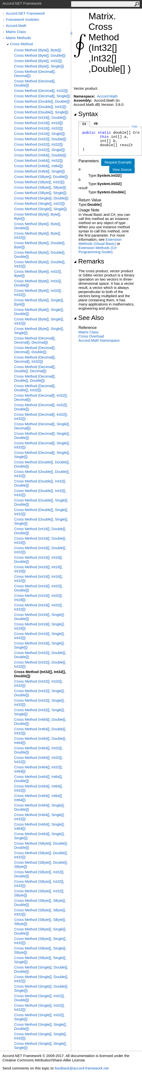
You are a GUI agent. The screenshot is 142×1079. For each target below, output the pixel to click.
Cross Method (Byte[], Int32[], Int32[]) (38, 292)
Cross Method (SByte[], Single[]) (40, 193)
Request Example (117, 162)
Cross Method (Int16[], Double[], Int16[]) (40, 540)
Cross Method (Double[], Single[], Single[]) (41, 521)
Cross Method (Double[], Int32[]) (40, 107)
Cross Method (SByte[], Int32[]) (39, 182)
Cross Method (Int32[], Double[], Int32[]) (40, 664)
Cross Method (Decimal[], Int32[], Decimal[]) (41, 397)
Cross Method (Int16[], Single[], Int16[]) (39, 626)
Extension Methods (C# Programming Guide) (97, 250)
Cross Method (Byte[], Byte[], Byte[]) (37, 216)
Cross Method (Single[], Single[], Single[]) (40, 1045)
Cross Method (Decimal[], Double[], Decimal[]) (34, 369)
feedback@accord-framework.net (82, 1068)
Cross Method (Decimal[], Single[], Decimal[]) (42, 426)
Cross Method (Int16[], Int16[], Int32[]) (38, 578)
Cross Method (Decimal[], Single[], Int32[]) (42, 445)
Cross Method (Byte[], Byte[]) (37, 50)
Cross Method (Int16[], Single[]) (39, 133)
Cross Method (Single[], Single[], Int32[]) (40, 1036)
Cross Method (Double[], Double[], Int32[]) (42, 473)
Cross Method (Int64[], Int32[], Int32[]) (38, 759)
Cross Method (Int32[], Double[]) (40, 139)
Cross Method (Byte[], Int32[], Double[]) (38, 283)
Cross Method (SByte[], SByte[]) (40, 187)
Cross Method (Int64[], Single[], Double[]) (39, 807)
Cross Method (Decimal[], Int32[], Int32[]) (41, 416)
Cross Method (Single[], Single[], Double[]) (40, 1026)
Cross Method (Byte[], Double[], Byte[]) (39, 245)
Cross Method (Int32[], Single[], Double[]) (39, 693)
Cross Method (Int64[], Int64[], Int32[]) (38, 788)
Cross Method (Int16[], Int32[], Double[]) (38, 588)
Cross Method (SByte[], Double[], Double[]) (41, 845)
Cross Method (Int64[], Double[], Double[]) (40, 721)
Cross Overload (91, 336)
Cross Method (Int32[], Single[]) (39, 150)
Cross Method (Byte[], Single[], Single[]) (39, 331)
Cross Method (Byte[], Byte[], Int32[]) (37, 235)
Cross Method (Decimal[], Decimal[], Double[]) (34, 350)
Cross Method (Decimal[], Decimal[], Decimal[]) (34, 340)
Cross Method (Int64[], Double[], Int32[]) (40, 731)
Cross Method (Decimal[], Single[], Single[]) (42, 454)
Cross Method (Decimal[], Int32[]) (41, 90)
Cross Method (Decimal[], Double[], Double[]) (34, 378)
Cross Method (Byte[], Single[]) (39, 66)
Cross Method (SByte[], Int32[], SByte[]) (39, 893)
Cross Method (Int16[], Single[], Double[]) (39, 616)
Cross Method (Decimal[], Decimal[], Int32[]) (34, 359)
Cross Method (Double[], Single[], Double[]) (41, 502)
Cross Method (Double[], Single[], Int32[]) (41, 512)
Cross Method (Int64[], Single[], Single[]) (39, 836)
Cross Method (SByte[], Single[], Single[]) (40, 960)
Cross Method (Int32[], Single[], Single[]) (39, 712)
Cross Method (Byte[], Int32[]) (38, 61)
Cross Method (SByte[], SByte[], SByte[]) (40, 921)
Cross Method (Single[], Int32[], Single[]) (39, 1017)
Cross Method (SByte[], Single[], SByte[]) (40, 950)
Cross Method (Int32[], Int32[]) (38, 144)
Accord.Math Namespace (99, 340)
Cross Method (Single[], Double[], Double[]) (41, 969)
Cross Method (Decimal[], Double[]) (34, 83)
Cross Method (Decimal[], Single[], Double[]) (42, 435)
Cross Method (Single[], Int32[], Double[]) (39, 998)
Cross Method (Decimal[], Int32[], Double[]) (41, 407)
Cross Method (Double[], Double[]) (42, 101)
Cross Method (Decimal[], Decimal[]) (34, 73)
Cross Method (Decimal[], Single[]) (42, 96)
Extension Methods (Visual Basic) (100, 241)
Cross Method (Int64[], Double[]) (40, 155)
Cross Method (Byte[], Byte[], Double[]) (37, 226)
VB (96, 123)
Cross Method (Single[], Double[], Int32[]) (41, 979)
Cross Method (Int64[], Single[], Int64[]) (39, 826)
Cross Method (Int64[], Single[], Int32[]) (39, 817)
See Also (89, 317)
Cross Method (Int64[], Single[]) (39, 171)
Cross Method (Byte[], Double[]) (40, 55)
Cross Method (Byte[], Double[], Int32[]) (39, 264)
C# (84, 124)
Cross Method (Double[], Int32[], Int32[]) (40, 493)
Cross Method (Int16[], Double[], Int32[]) (40, 550)
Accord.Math (16, 25)
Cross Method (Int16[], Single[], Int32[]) (39, 636)
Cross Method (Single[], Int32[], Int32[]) (39, 1007)
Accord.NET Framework (25, 13)
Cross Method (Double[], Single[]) (41, 112)
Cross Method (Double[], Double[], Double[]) (42, 464)
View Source (121, 170)
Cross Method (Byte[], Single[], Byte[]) (39, 302)
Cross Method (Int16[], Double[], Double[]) (40, 531)
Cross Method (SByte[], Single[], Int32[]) (40, 941)
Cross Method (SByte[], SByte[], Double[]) (40, 902)
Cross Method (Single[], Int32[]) (39, 203)
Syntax (86, 114)
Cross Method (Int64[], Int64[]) (38, 166)
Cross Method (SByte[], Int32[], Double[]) (39, 874)
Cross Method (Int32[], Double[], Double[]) (40, 655)
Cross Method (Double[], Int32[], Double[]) (40, 483)
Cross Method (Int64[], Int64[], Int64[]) (38, 798)
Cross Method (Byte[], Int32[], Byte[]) (38, 273)
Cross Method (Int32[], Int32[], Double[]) (40, 674)
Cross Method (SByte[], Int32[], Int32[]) (39, 883)
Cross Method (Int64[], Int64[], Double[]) (38, 778)
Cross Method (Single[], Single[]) (40, 209)
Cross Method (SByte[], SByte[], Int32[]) (40, 912)
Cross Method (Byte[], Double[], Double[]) (39, 254)
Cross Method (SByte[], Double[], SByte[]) (41, 864)
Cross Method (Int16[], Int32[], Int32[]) (38, 607)
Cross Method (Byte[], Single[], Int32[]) (39, 321)
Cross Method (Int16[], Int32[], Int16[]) (38, 597)
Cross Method (21, 44)
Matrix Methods (18, 38)
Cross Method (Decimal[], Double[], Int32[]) (34, 388)
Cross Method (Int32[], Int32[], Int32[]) (38, 683)
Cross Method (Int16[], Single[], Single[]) (39, 645)
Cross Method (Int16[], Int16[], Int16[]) (38, 569)
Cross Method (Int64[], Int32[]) (38, 160)
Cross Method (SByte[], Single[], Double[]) (40, 931)
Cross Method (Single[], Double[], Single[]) (41, 988)
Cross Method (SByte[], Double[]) (41, 176)
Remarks (89, 261)
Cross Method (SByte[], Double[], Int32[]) (41, 855)
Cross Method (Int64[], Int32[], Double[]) (38, 750)
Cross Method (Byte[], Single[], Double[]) (39, 311)
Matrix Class (16, 32)
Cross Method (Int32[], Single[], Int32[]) (39, 702)
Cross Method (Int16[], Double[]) (40, 117)
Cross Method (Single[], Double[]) (41, 198)
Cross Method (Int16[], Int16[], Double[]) (38, 559)
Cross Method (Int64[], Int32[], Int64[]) (38, 769)
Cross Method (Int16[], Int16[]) (38, 123)
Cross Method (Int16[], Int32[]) (38, 128)
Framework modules (22, 19)
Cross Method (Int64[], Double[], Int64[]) (40, 740)
